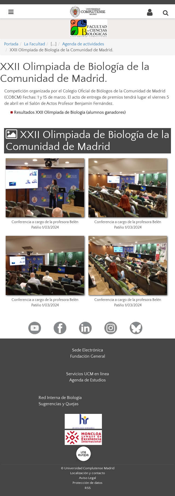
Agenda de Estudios (87, 380)
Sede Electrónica (87, 350)
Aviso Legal (87, 478)
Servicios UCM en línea (87, 373)
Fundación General (87, 356)
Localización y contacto (87, 473)
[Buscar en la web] (165, 13)
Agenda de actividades (83, 44)
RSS (88, 488)
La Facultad (34, 44)
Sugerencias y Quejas (58, 403)
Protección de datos (87, 483)
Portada (11, 44)
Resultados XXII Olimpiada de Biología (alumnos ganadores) (70, 112)
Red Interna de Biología (60, 397)
